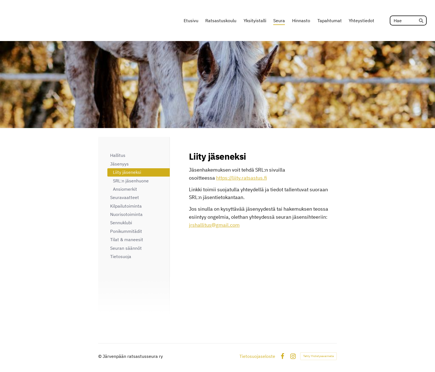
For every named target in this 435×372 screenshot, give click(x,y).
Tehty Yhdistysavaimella (318, 356)
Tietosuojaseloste (257, 356)
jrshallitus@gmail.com (214, 225)
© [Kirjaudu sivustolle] (100, 356)
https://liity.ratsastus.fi (241, 178)
